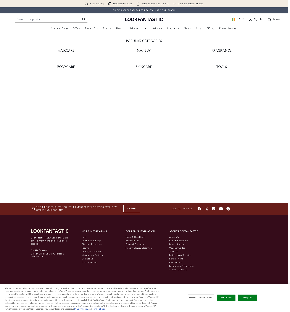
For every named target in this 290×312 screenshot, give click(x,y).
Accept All (247, 298)
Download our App (91, 240)
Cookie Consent (39, 250)
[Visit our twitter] (206, 208)
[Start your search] (51, 19)
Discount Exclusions (92, 244)
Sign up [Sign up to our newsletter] (131, 208)
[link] (255, 19)
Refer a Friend (176, 259)
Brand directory (177, 244)
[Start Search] (84, 19)
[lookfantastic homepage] (144, 19)
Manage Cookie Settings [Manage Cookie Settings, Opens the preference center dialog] (200, 298)
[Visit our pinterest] (228, 208)
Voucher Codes (177, 248)
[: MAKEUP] (144, 85)
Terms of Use (98, 309)
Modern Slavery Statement (139, 248)
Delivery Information (92, 251)
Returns (85, 248)
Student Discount (178, 269)
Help (84, 237)
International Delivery (92, 255)
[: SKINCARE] (144, 101)
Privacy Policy (132, 240)
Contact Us (87, 259)
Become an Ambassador (182, 266)
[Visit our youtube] (221, 208)
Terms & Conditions (135, 237)
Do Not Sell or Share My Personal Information (47, 255)
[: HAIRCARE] (66, 85)
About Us (174, 237)
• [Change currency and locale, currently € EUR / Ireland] (238, 19)
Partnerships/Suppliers (180, 255)
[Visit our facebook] (199, 208)
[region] (145, 298)
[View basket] (274, 19)
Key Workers (175, 262)
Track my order (89, 262)
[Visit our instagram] (213, 208)
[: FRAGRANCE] (221, 85)
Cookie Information (135, 244)
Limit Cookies (226, 298)
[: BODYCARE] (66, 101)
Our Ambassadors (178, 240)
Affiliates (173, 251)
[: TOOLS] (221, 101)
